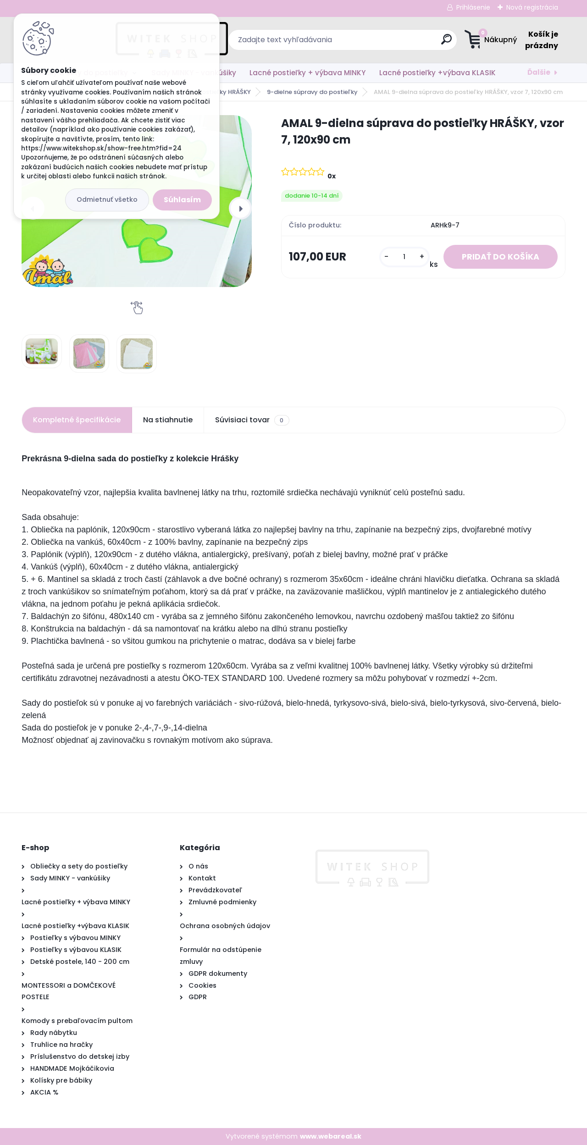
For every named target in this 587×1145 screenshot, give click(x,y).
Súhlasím (182, 199)
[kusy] (404, 257)
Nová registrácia (532, 7)
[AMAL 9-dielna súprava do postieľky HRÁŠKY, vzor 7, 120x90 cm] (42, 351)
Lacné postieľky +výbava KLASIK (437, 72)
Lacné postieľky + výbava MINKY (307, 72)
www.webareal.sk (330, 1136)
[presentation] (240, 208)
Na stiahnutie (168, 420)
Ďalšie (538, 72)
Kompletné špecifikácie (77, 420)
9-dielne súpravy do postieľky (312, 92)
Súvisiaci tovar (252, 420)
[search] (383, 43)
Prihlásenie (473, 7)
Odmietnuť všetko (107, 199)
